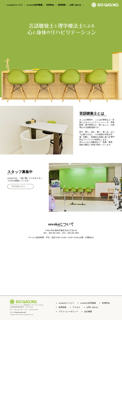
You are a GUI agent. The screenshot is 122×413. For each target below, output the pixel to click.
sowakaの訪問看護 (35, 5)
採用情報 (62, 5)
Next (118, 73)
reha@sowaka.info (20, 312)
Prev (4, 73)
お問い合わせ (75, 5)
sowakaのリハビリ (15, 5)
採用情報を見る (18, 186)
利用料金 (50, 5)
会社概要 (88, 311)
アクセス (76, 307)
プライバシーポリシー (68, 311)
